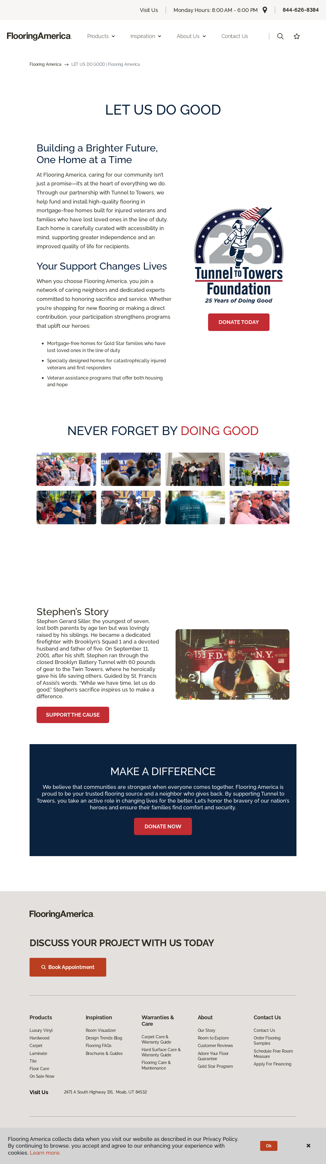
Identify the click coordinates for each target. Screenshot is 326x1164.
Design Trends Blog (104, 1038)
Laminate (38, 1053)
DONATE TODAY (239, 322)
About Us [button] (192, 36)
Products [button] (101, 36)
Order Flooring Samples (267, 1041)
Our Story (207, 1030)
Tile (33, 1061)
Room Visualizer (101, 1030)
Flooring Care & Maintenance (156, 1065)
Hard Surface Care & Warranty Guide (161, 1052)
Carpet (36, 1045)
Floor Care (39, 1068)
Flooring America (45, 64)
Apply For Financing (272, 1064)
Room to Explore (213, 1038)
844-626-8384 (301, 10)
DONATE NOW (163, 826)
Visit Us (149, 10)
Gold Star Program (215, 1066)
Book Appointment (68, 967)
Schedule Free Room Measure (273, 1054)
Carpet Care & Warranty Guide (156, 1039)
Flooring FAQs (98, 1045)
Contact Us (235, 36)
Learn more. (45, 1153)
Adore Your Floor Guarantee (213, 1056)
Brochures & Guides (104, 1053)
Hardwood (39, 1038)
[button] (280, 36)
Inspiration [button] (146, 36)
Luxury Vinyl (41, 1030)
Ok (269, 1146)
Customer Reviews (215, 1045)
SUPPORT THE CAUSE (73, 715)
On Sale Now (42, 1076)
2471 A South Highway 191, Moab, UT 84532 (105, 1092)
